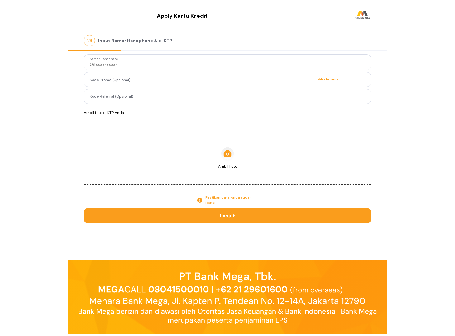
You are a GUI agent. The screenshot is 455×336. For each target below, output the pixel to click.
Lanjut (227, 215)
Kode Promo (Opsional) (110, 79)
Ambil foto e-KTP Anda (104, 112)
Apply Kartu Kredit (182, 16)
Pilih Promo (328, 79)
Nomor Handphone (104, 59)
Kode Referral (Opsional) (111, 96)
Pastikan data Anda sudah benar (228, 200)
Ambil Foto (227, 166)
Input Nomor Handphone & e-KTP (135, 40)
